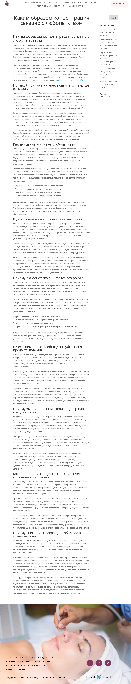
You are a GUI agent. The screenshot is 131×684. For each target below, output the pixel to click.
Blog (93, 2)
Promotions (68, 2)
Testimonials (44, 6)
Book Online (119, 4)
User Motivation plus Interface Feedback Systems (108, 32)
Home (26, 2)
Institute (83, 2)
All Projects (50, 2)
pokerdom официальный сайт (70, 80)
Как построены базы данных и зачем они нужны (109, 84)
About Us (36, 2)
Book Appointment (91, 627)
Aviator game (76, 6)
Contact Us (60, 6)
